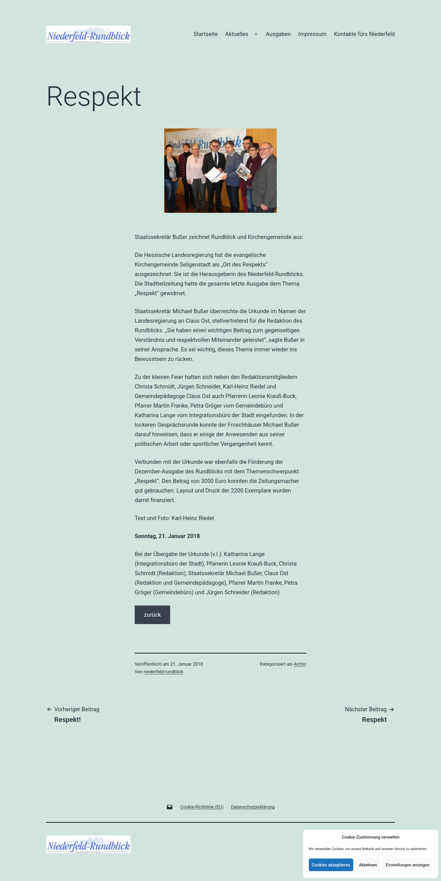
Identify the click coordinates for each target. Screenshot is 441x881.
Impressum (312, 34)
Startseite (206, 34)
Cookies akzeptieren (331, 865)
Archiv (300, 664)
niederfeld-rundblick (163, 671)
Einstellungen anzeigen (407, 865)
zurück (152, 614)
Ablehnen (368, 865)
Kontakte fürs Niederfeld (364, 34)
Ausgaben (278, 34)
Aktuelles (236, 34)
